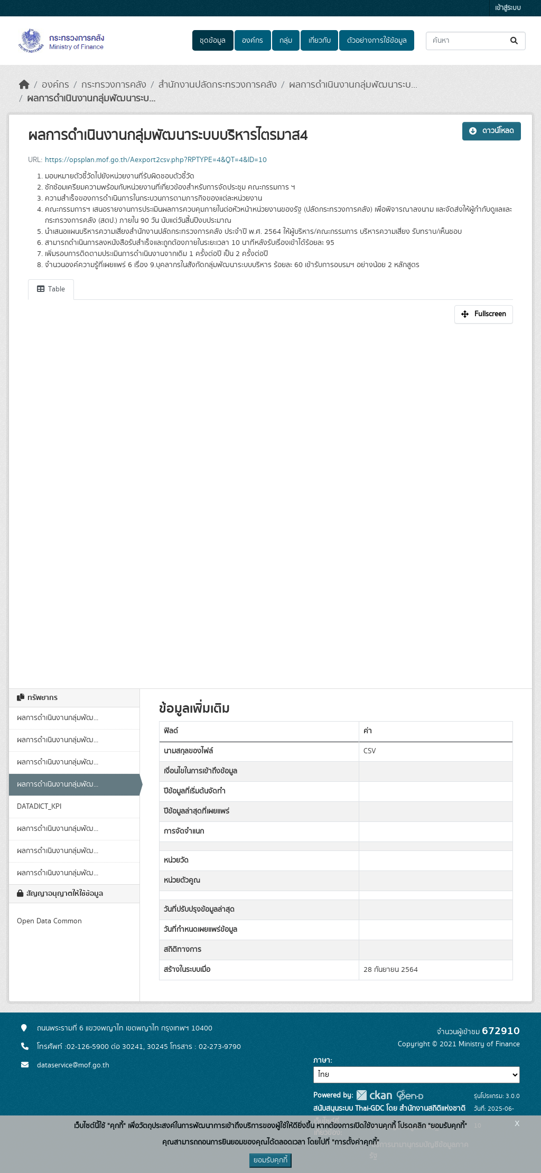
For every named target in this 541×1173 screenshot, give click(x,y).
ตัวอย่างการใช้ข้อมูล (377, 40)
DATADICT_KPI (39, 806)
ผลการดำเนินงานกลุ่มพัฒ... (57, 718)
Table (51, 289)
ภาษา (321, 1060)
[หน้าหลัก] (24, 85)
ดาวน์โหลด (491, 131)
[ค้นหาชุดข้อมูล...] (476, 41)
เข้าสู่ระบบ (508, 8)
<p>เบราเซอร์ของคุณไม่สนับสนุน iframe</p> (270, 500)
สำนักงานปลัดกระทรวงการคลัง (217, 85)
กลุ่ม (285, 40)
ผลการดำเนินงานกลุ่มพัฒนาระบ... (353, 85)
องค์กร (252, 40)
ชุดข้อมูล (213, 40)
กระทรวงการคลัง (113, 85)
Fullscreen (483, 314)
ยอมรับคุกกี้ (270, 1160)
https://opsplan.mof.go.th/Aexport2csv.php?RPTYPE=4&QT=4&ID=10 (156, 160)
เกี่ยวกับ (320, 40)
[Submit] (514, 41)
